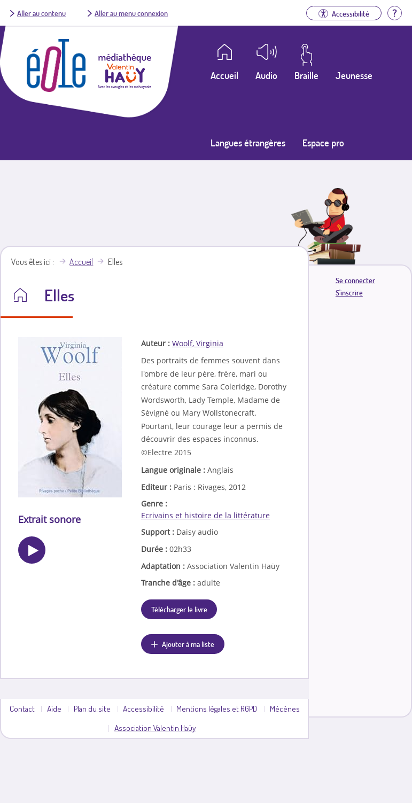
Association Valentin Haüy (155, 727)
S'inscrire (349, 292)
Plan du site (92, 708)
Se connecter (355, 280)
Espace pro (323, 143)
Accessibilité (143, 708)
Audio (266, 75)
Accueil (81, 261)
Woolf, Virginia (197, 343)
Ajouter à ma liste (188, 644)
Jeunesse (354, 75)
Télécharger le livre (179, 609)
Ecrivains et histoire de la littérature (205, 515)
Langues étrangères (248, 143)
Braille (306, 75)
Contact (22, 708)
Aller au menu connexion (131, 13)
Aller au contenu (41, 13)
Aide (54, 708)
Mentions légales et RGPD (216, 708)
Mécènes (285, 708)
